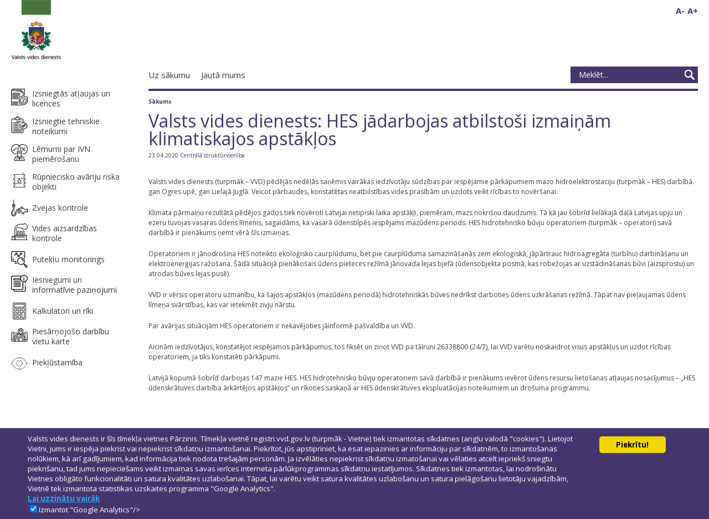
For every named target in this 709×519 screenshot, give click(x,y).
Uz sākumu (169, 74)
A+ (692, 10)
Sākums (160, 101)
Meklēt (689, 74)
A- (680, 10)
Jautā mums (223, 74)
